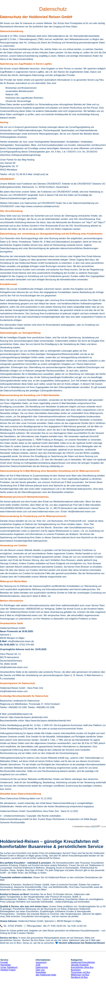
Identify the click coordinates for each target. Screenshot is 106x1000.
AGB (38, 965)
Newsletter (5, 965)
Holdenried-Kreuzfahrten (83, 962)
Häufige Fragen (8, 970)
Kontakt (4, 962)
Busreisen (76, 970)
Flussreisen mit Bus (80, 972)
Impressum (41, 962)
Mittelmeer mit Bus (80, 975)
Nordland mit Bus (79, 977)
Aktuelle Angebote (80, 965)
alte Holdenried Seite (46, 975)
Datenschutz (42, 967)
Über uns (40, 970)
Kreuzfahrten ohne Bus (82, 967)
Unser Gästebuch (9, 967)
